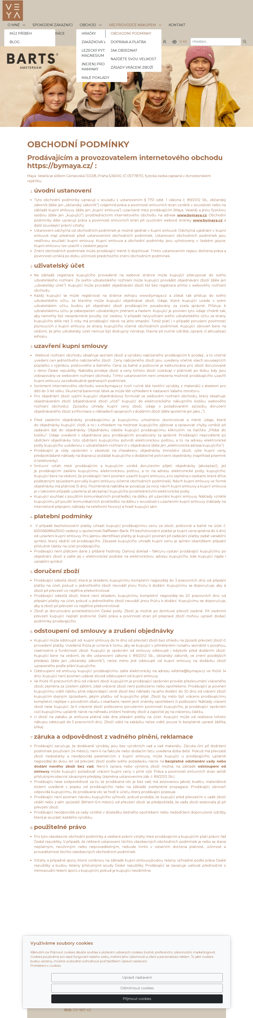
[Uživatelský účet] (164, 42)
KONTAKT (177, 25)
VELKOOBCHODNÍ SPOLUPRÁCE (36, 33)
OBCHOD (91, 25)
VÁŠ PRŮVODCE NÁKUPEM (135, 25)
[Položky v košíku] (174, 42)
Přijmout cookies (202, 996)
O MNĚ (17, 25)
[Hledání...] (216, 42)
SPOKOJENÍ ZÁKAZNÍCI (53, 25)
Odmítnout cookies (160, 996)
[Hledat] (245, 42)
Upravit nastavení (117, 996)
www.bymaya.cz (153, 296)
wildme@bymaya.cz (188, 671)
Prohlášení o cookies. (45, 982)
